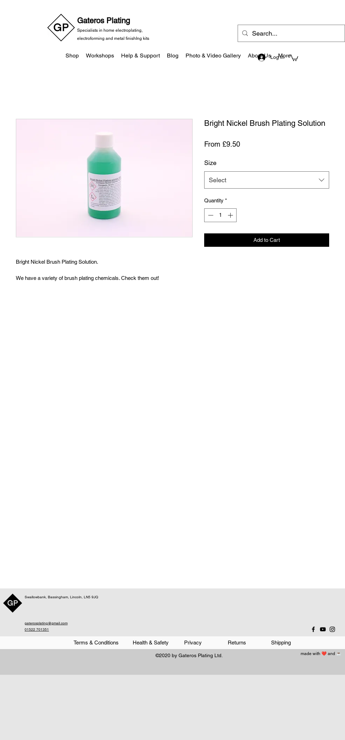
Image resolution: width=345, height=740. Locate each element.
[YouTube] (322, 629)
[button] (294, 57)
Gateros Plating (103, 20)
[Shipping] (280, 643)
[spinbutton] (220, 215)
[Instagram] (332, 629)
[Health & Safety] (150, 643)
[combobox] (266, 180)
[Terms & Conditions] (96, 643)
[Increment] (231, 215)
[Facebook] (313, 629)
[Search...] (291, 33)
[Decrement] (210, 215)
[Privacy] (192, 643)
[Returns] (236, 643)
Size (210, 162)
